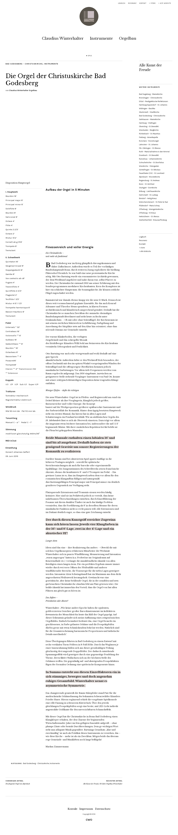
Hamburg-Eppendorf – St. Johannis (153, 105)
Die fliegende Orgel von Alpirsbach (18, 782)
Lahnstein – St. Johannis (148, 144)
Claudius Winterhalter (63, 38)
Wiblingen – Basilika (147, 108)
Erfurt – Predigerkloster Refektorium (153, 101)
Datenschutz (102, 808)
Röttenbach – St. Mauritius (149, 134)
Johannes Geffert (21, 452)
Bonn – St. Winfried (146, 184)
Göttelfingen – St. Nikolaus (149, 170)
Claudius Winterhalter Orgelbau (23, 90)
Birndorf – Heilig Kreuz (148, 198)
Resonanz (132, 3)
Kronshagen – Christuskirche (150, 98)
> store (152, 3)
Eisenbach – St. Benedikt (149, 155)
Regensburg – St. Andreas (149, 180)
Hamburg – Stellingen (147, 123)
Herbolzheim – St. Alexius (149, 216)
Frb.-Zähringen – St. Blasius (150, 148)
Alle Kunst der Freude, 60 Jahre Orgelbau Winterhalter (102, 782)
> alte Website (164, 3)
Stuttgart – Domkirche (148, 188)
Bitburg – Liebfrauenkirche (149, 191)
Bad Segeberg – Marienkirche (150, 94)
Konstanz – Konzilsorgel (149, 141)
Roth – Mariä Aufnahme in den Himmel (154, 152)
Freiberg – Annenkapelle (148, 137)
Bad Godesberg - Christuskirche (24, 64)
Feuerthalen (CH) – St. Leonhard (151, 173)
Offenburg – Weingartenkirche (151, 209)
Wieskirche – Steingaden (149, 166)
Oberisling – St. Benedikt (149, 126)
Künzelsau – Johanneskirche (150, 159)
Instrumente (101, 38)
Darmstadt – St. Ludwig (148, 195)
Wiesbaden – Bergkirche (149, 130)
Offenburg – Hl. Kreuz (147, 213)
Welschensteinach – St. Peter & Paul (153, 202)
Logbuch (121, 3)
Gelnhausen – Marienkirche (149, 119)
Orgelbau (127, 38)
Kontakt (142, 3)
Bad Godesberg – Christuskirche (152, 116)
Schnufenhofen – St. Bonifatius (151, 162)
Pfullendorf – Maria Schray (149, 206)
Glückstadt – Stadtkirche (149, 112)
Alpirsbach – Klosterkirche (149, 177)
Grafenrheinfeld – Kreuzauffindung (153, 220)
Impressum (86, 808)
